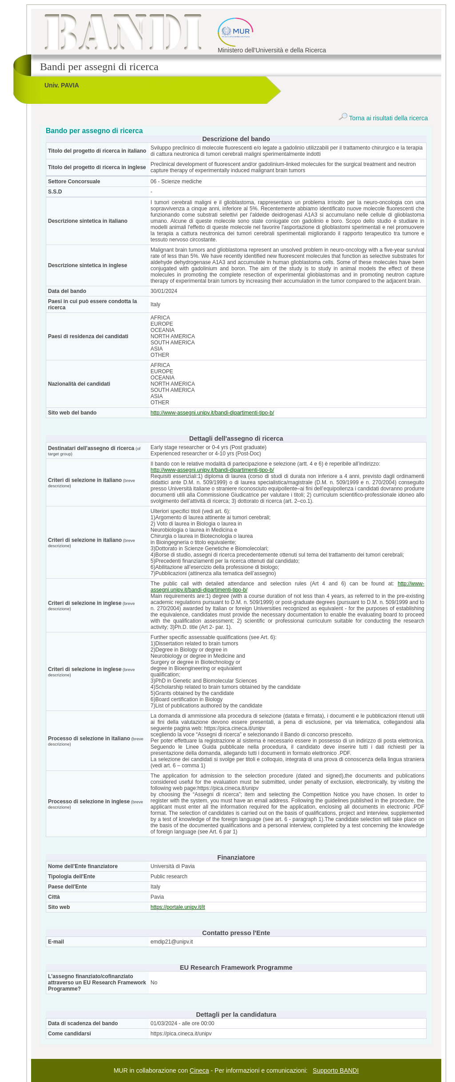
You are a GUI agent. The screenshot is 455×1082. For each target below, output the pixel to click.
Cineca (199, 1070)
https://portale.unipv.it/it (178, 907)
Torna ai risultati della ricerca (383, 118)
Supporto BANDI (336, 1070)
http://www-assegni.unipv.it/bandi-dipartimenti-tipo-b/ (212, 413)
